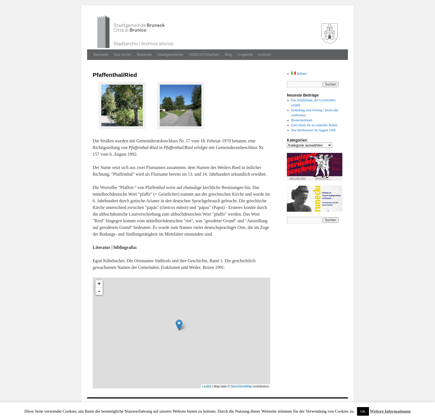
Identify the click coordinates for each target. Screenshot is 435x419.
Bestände (144, 54)
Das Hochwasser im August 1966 (313, 130)
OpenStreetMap (241, 386)
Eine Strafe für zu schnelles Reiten (314, 125)
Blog (228, 54)
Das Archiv (122, 54)
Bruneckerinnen (302, 120)
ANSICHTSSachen (204, 54)
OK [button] (363, 411)
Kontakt (265, 54)
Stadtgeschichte (170, 54)
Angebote (245, 54)
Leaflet (206, 386)
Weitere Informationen (390, 411)
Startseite (100, 54)
